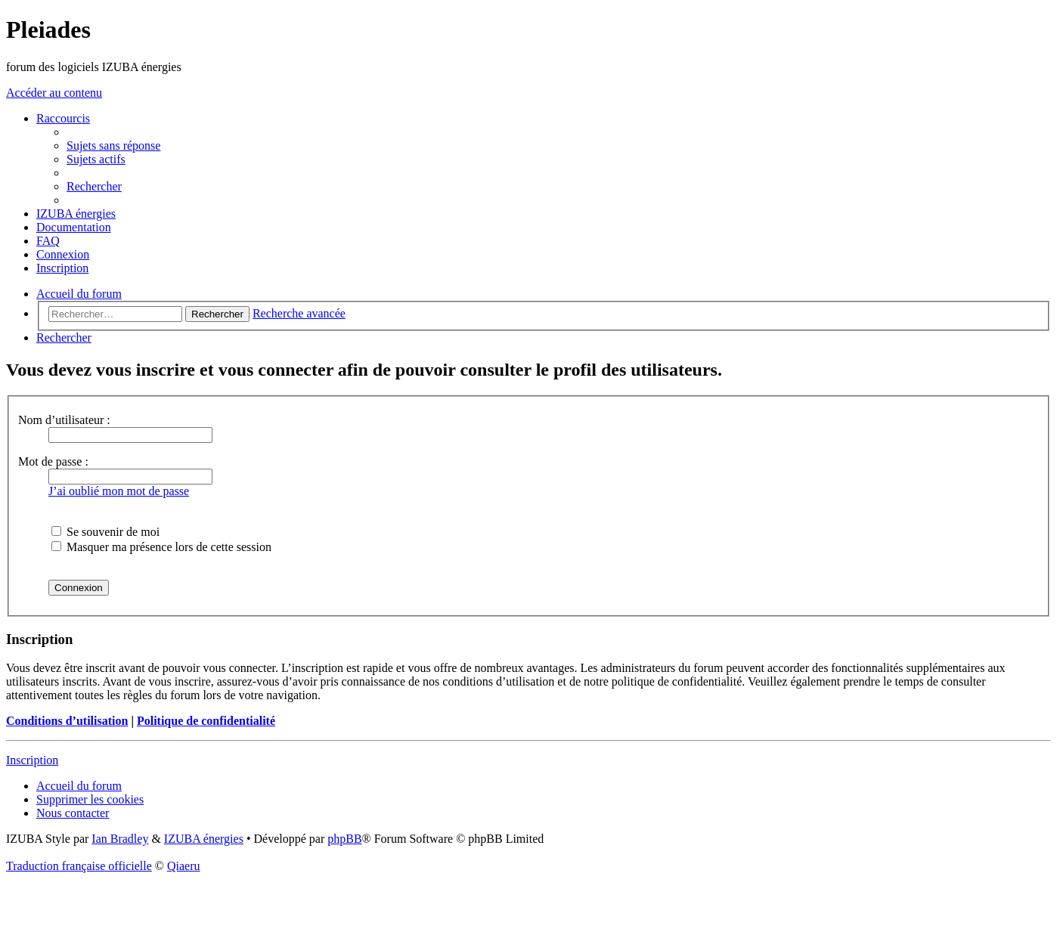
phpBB (344, 838)
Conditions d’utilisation (67, 720)
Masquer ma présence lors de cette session (161, 546)
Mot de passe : (53, 461)
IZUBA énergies (203, 838)
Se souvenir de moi (105, 531)
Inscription (32, 760)
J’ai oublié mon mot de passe (118, 491)
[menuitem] (113, 145)
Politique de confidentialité (206, 720)
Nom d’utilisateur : (64, 419)
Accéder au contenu (54, 92)
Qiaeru (183, 865)
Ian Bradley (119, 838)
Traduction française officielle (79, 865)
